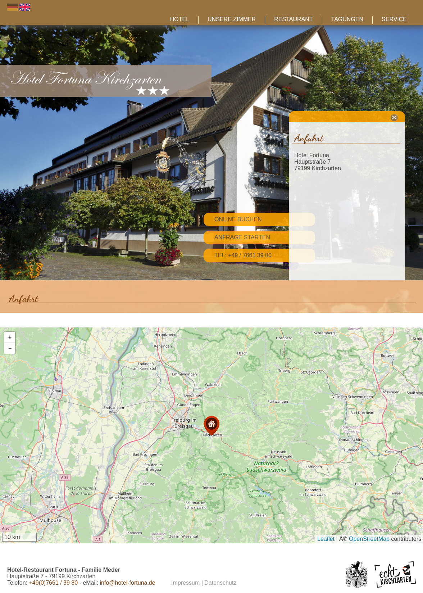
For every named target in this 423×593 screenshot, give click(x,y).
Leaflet (326, 539)
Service (394, 19)
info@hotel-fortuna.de (127, 583)
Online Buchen (238, 219)
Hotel (179, 19)
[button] (211, 426)
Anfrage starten (242, 237)
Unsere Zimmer (232, 19)
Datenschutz (220, 583)
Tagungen (347, 19)
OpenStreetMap (369, 539)
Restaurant (293, 19)
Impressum (185, 583)
